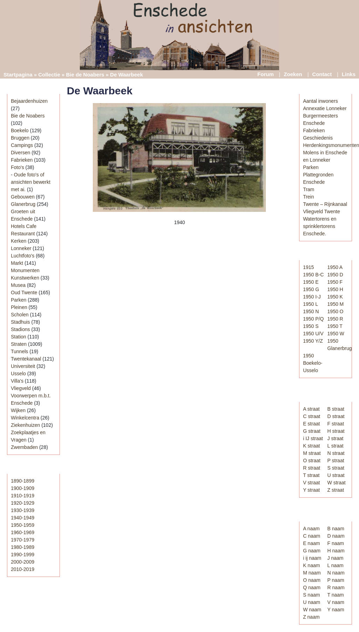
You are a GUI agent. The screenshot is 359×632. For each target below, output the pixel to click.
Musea (18, 285)
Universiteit (23, 366)
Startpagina (18, 75)
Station (18, 336)
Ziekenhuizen (25, 425)
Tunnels (19, 351)
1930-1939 (22, 510)
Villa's (17, 381)
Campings (22, 145)
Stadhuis (20, 322)
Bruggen (20, 138)
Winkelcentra (25, 418)
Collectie (49, 75)
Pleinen (19, 307)
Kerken (18, 241)
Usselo (18, 373)
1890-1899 (22, 481)
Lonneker (21, 248)
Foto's (17, 167)
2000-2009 (22, 562)
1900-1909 (22, 488)
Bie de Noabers (85, 75)
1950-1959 (22, 525)
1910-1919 (22, 495)
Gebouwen (23, 197)
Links (348, 74)
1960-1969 (22, 532)
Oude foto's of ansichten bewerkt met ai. (30, 182)
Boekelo (20, 130)
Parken (18, 300)
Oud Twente (24, 292)
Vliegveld (21, 388)
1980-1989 (22, 547)
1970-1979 (22, 540)
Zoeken (293, 74)
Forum (265, 74)
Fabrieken (22, 160)
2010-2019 (22, 569)
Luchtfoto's (22, 255)
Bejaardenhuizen (29, 101)
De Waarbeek (99, 90)
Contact (322, 74)
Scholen (20, 314)
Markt (17, 263)
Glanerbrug (23, 204)
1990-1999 (22, 554)
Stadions (20, 329)
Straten (19, 344)
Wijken (18, 410)
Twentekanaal (26, 359)
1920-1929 (22, 503)
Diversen (20, 152)
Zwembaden (24, 447)
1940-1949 (22, 517)
